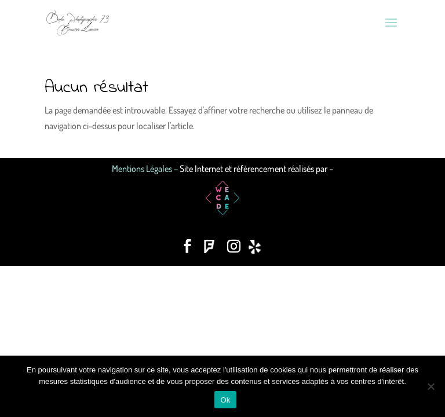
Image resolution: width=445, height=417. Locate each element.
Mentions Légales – (146, 168)
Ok (225, 400)
